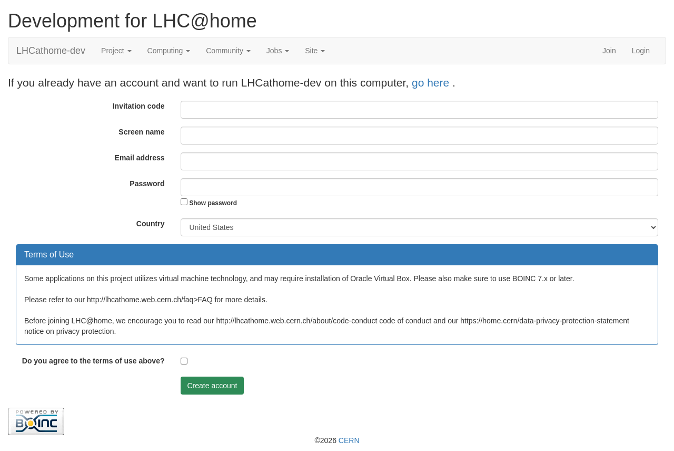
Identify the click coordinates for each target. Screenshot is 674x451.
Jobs (277, 50)
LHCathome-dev (50, 50)
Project (116, 50)
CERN (349, 440)
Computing (169, 50)
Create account (212, 385)
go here (432, 82)
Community (228, 50)
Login (641, 50)
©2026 (336, 440)
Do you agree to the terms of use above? (93, 361)
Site (315, 50)
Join (609, 50)
